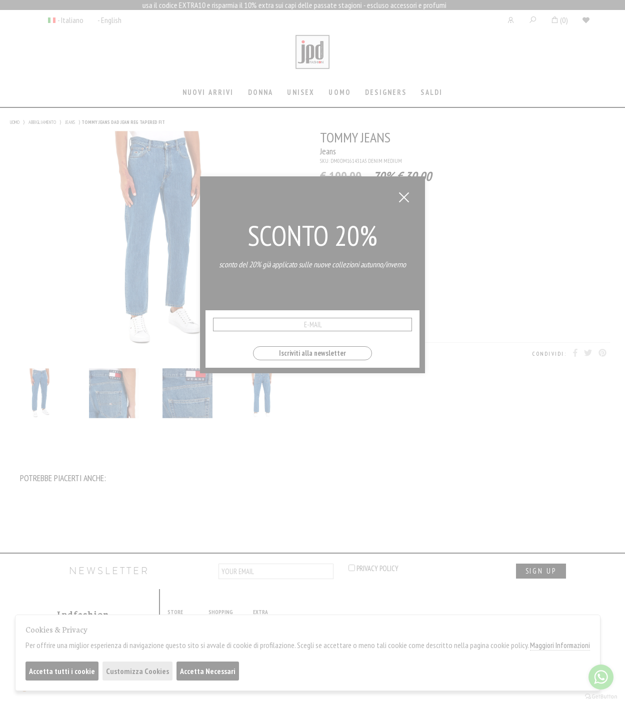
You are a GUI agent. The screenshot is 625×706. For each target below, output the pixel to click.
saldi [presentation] (431, 92)
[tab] (208, 93)
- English (110, 20)
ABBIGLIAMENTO (42, 122)
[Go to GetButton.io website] (601, 696)
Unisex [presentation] (300, 92)
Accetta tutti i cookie (62, 671)
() (559, 20)
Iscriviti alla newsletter (312, 353)
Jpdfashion (312, 58)
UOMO (15, 122)
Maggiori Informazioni (560, 645)
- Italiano (71, 20)
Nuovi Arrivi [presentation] (208, 92)
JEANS (70, 122)
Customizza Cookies (137, 671)
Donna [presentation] (261, 92)
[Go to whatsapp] (601, 677)
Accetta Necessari (208, 671)
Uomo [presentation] (339, 92)
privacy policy (373, 568)
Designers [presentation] (385, 92)
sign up (541, 571)
